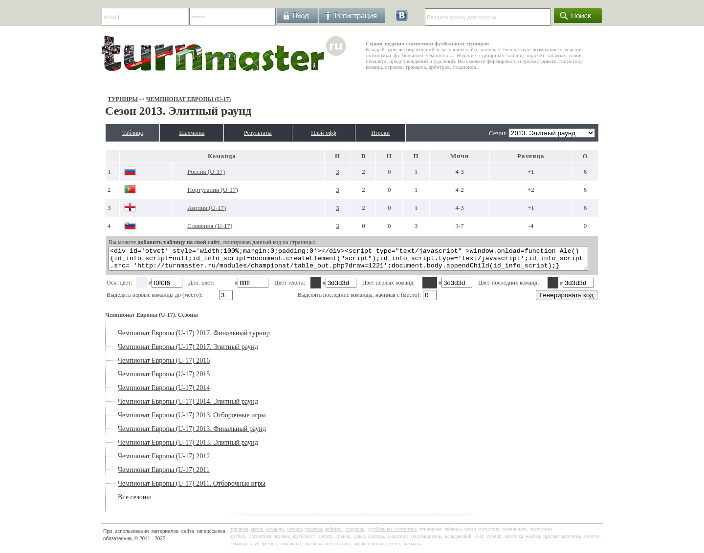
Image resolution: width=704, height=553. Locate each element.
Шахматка (181, 132)
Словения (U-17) (191, 225)
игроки (294, 533)
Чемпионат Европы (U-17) (162, 99)
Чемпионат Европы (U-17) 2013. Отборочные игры (166, 419)
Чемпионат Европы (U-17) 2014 (138, 392)
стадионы (355, 533)
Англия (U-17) (188, 207)
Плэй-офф (335, 132)
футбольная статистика (392, 533)
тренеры (313, 533)
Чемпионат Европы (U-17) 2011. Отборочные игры (166, 488)
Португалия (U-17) (194, 189)
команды (275, 533)
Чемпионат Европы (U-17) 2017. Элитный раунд (162, 351)
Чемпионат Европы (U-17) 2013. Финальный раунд (166, 433)
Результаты (258, 132)
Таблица (111, 132)
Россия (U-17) (187, 171)
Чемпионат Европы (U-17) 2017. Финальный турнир (168, 337)
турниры (239, 533)
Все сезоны (109, 501)
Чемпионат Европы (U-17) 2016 (138, 365)
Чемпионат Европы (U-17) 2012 (138, 460)
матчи (257, 533)
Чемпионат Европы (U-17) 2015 (138, 378)
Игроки (402, 132)
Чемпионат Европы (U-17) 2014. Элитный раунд (162, 406)
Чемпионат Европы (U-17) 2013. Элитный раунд (162, 447)
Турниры (97, 99)
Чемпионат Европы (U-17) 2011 (138, 474)
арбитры (333, 533)
